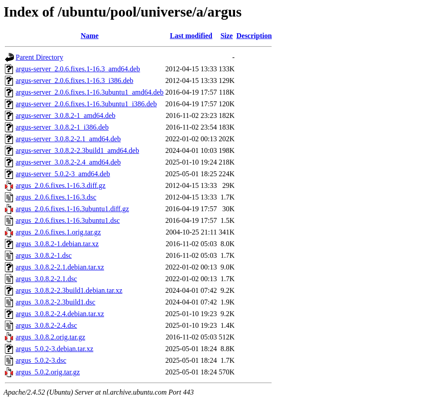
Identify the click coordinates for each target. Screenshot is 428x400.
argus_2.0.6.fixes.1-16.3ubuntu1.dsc (68, 220)
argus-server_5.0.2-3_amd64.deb (63, 174)
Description (254, 35)
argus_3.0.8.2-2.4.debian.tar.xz (60, 313)
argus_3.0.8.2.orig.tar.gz (50, 337)
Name (89, 35)
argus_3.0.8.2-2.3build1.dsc (55, 302)
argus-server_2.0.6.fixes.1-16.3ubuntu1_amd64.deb (89, 92)
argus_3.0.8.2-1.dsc (44, 255)
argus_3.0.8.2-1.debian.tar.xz (57, 244)
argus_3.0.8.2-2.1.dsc (46, 279)
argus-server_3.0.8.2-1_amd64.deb (66, 115)
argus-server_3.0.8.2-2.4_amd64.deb (68, 162)
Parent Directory (39, 57)
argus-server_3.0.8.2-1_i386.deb (62, 127)
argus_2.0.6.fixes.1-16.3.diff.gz (61, 185)
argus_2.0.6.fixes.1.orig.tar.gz (58, 232)
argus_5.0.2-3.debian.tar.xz (54, 348)
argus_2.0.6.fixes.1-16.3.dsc (56, 197)
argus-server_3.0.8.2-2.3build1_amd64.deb (77, 150)
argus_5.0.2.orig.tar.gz (48, 372)
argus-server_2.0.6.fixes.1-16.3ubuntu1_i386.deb (86, 104)
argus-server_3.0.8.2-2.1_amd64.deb (68, 139)
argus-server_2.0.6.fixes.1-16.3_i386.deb (74, 80)
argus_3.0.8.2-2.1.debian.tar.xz (60, 267)
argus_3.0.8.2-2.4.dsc (46, 325)
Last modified (191, 35)
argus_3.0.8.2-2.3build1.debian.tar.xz (69, 290)
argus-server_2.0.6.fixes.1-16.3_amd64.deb (78, 69)
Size (226, 35)
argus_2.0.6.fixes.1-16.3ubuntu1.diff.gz (72, 209)
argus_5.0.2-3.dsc (41, 360)
